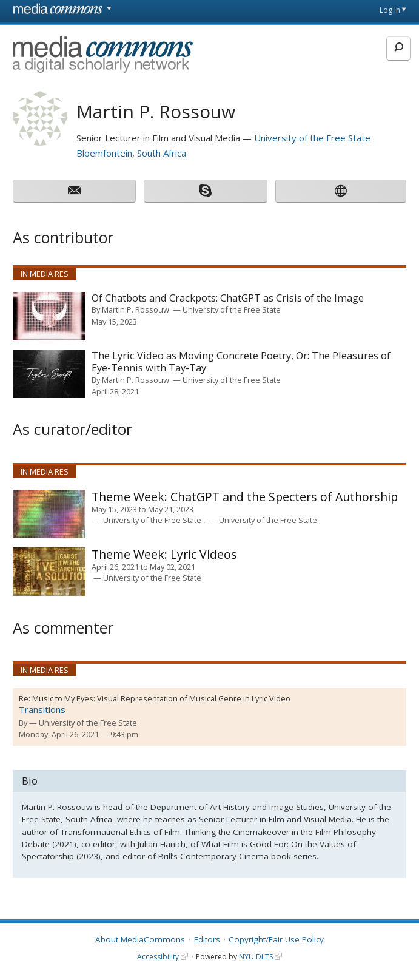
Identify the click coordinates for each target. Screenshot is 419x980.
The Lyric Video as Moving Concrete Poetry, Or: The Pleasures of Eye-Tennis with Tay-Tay (241, 362)
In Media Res (45, 273)
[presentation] (49, 316)
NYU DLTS (256, 956)
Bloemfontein (104, 153)
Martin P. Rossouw (135, 309)
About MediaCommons (140, 939)
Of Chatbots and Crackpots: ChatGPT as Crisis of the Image (228, 298)
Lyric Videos (164, 554)
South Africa (161, 153)
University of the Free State (312, 138)
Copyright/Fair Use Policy (276, 939)
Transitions (42, 709)
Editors (207, 939)
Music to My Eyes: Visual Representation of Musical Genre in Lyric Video (161, 698)
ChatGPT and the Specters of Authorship (245, 496)
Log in (390, 10)
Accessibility (158, 956)
